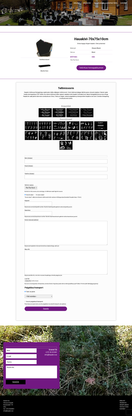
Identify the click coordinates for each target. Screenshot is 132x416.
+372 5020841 (10, 408)
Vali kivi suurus (29, 185)
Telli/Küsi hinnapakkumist (91, 68)
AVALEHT (77, 3)
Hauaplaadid (99, 3)
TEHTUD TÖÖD (112, 3)
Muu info (27, 249)
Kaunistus (28, 210)
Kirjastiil (27, 200)
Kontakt (122, 408)
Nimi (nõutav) (29, 158)
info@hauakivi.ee (8, 411)
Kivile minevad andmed (32, 219)
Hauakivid (87, 3)
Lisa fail (27, 278)
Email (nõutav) (29, 165)
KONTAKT (124, 3)
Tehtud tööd (124, 406)
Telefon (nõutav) (30, 173)
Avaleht (122, 400)
